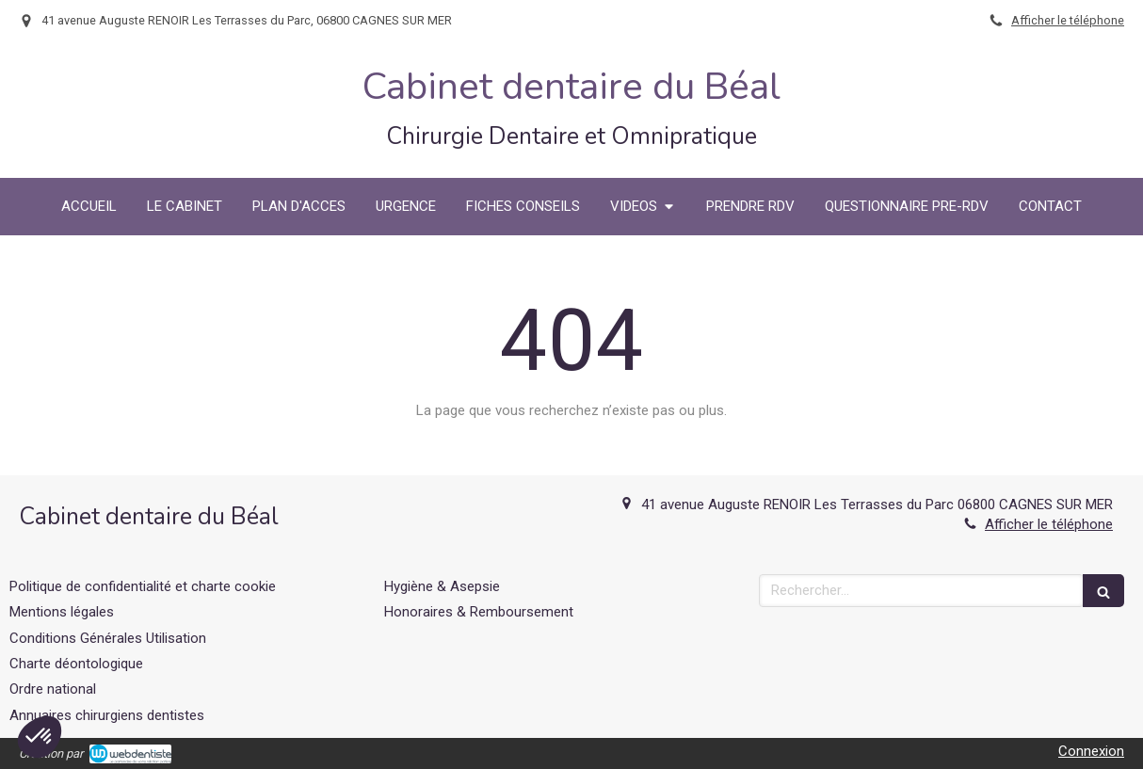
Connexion (1091, 751)
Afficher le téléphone (1067, 20)
